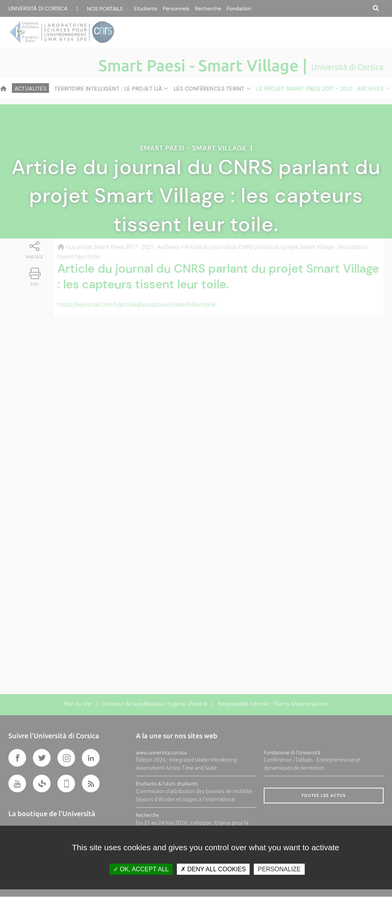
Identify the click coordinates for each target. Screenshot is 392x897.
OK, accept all (141, 869)
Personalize (279, 869)
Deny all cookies (213, 869)
